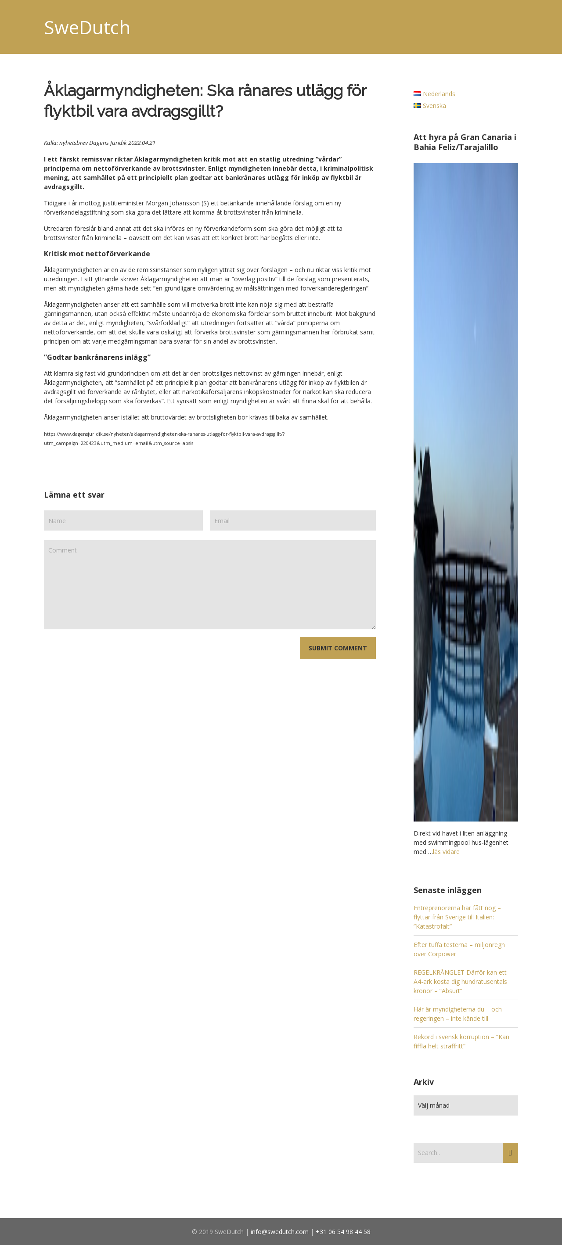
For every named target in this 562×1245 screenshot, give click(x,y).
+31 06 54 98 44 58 (343, 1231)
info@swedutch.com (280, 1231)
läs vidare (446, 851)
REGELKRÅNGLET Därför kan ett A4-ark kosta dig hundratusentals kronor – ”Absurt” (460, 981)
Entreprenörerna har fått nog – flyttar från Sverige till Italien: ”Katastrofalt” (457, 917)
